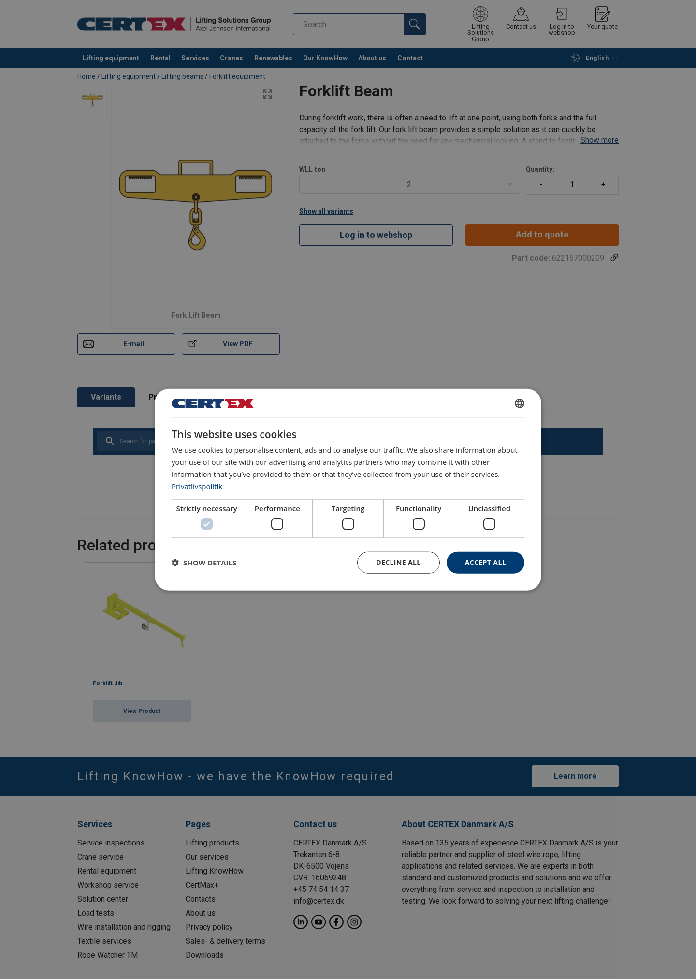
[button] (204, 562)
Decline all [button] (398, 562)
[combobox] (519, 403)
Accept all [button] (485, 562)
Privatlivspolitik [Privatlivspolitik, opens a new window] (197, 485)
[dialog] (348, 490)
